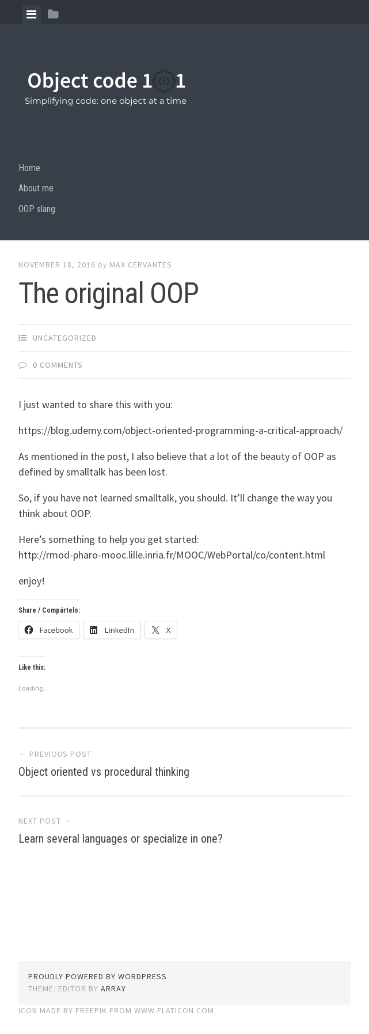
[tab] (31, 14)
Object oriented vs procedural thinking (103, 772)
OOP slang (36, 208)
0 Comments (58, 365)
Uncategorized (65, 338)
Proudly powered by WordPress (97, 976)
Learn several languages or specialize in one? (120, 839)
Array (113, 988)
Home (29, 168)
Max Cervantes (140, 264)
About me (36, 188)
